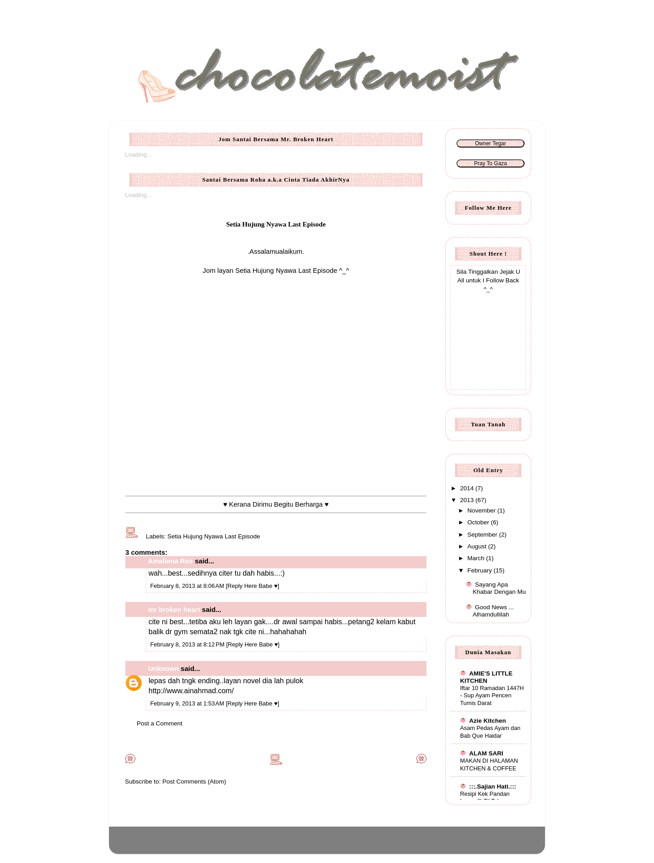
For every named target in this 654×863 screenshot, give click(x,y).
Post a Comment (160, 723)
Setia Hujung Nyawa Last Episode (214, 536)
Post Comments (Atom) (194, 781)
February (480, 570)
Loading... (138, 154)
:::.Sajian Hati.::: (488, 786)
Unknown (163, 668)
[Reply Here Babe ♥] (252, 585)
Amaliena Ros (170, 561)
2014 (468, 488)
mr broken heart (174, 609)
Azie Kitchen (483, 720)
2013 (468, 500)
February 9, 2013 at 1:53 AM (188, 703)
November (482, 510)
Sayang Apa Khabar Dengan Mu (499, 588)
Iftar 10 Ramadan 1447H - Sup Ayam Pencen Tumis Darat (492, 695)
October (479, 522)
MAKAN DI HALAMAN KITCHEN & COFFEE (489, 764)
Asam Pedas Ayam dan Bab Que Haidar (490, 732)
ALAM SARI (481, 753)
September (483, 534)
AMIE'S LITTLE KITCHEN (486, 677)
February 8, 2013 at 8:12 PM (188, 644)
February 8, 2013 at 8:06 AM (188, 585)
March (476, 558)
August (477, 546)
